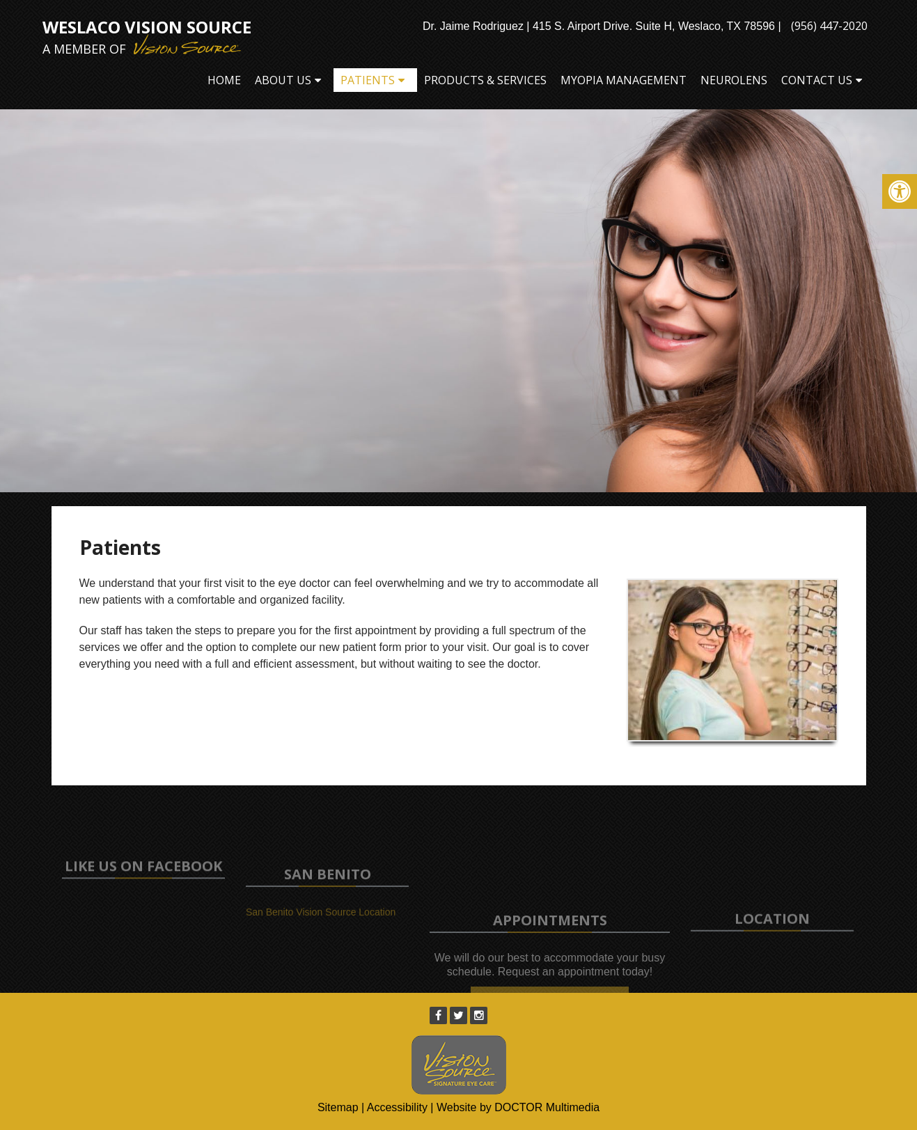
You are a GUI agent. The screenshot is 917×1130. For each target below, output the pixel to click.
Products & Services (485, 80)
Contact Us (816, 80)
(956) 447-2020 (829, 25)
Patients (367, 80)
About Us (283, 80)
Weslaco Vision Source (146, 36)
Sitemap (338, 1107)
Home (224, 80)
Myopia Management (624, 80)
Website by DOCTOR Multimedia (518, 1107)
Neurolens (733, 80)
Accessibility (397, 1107)
